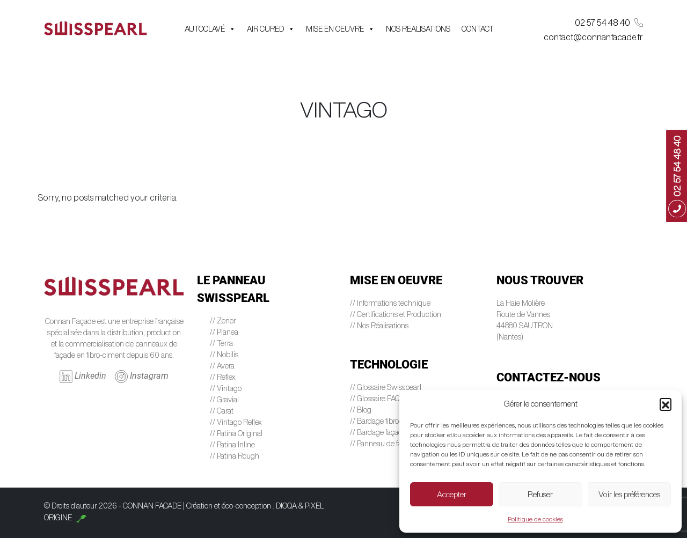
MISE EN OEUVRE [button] (340, 29)
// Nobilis (224, 354)
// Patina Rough (234, 456)
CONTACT (478, 29)
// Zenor (223, 321)
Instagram (142, 376)
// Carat (221, 411)
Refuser (540, 494)
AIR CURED (271, 29)
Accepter (451, 494)
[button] (665, 404)
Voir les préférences (629, 494)
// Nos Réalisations (379, 325)
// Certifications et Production (395, 314)
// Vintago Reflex (236, 422)
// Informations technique (390, 303)
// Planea (224, 332)
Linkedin (83, 376)
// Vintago (226, 388)
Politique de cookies (535, 518)
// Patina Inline (232, 444)
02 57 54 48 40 (609, 22)
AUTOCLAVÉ (210, 29)
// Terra (221, 343)
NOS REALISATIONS (418, 29)
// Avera (222, 366)
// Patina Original (236, 433)
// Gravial (224, 399)
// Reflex (223, 377)
